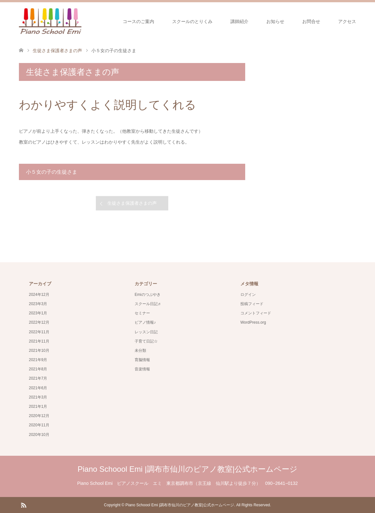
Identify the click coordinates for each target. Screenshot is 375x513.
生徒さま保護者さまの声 (132, 203)
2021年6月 (38, 388)
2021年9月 (38, 360)
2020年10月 (39, 434)
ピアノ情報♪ (145, 322)
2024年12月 (39, 294)
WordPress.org (253, 322)
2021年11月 (39, 341)
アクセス (347, 21)
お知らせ (275, 21)
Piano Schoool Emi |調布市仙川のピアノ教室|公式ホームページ (187, 469)
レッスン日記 (146, 332)
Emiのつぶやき (148, 294)
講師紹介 (239, 21)
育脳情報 (142, 360)
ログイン (248, 294)
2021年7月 (38, 378)
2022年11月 (39, 332)
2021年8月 (38, 369)
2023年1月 (38, 313)
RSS (23, 505)
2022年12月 (39, 322)
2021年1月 (38, 406)
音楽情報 (142, 369)
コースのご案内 (138, 21)
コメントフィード (255, 313)
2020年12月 (39, 416)
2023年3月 (38, 304)
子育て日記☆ (146, 341)
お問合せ (311, 21)
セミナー (142, 313)
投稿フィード (251, 304)
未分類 (140, 350)
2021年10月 (39, 350)
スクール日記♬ (148, 304)
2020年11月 (39, 425)
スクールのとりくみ (192, 21)
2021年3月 (38, 397)
